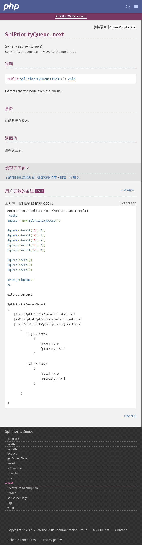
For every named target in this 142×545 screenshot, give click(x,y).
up (7, 204)
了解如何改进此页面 (20, 177)
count (11, 443)
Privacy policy (51, 540)
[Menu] (136, 6)
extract (12, 453)
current (12, 448)
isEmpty (12, 473)
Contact (121, 530)
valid (10, 508)
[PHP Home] (11, 6)
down (13, 203)
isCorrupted (15, 468)
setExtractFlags (17, 498)
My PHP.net (101, 530)
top (9, 503)
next (10, 483)
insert (11, 463)
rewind (11, 493)
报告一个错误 (70, 177)
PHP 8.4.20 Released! (71, 16)
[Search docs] (128, 6)
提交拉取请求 (47, 177)
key (9, 478)
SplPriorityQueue (19, 431)
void (71, 79)
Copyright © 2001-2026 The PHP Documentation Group (47, 530)
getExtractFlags (17, 458)
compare (13, 439)
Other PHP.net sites (21, 540)
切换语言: (101, 27)
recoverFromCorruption (22, 488)
